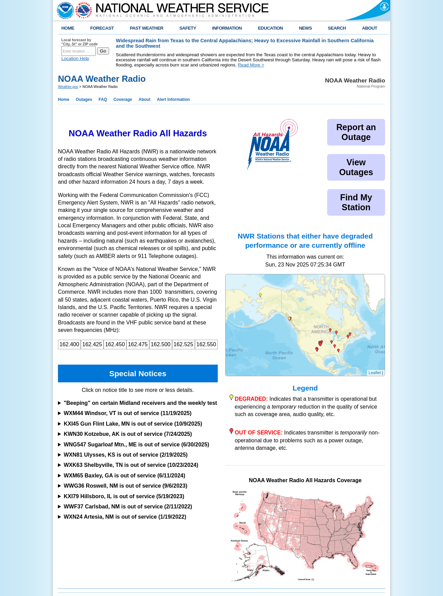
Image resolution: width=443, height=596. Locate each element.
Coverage (122, 99)
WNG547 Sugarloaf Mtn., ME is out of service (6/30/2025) (136, 444)
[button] (336, 333)
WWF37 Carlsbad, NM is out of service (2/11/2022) (128, 506)
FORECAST (102, 28)
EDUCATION (270, 28)
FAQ (102, 99)
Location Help (75, 58)
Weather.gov (68, 87)
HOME (67, 28)
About (145, 99)
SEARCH (337, 28)
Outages (84, 99)
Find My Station (356, 202)
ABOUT (369, 28)
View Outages (356, 167)
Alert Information (173, 99)
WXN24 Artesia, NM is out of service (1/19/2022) (125, 517)
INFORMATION (227, 28)
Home (63, 99)
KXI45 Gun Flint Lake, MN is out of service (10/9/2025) (133, 424)
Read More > (251, 64)
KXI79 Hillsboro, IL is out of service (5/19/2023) (124, 496)
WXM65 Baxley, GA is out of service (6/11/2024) (124, 475)
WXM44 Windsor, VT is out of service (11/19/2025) (128, 413)
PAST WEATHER (146, 28)
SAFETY (187, 28)
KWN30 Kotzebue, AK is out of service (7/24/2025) (128, 434)
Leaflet (375, 372)
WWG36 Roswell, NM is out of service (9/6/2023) (125, 486)
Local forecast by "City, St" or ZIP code (79, 42)
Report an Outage (356, 132)
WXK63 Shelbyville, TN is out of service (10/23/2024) (131, 465)
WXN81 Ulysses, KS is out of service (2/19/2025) (126, 455)
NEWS (305, 28)
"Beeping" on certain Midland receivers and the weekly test (140, 403)
